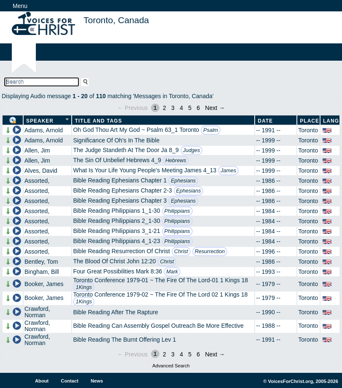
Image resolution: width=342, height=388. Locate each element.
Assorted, (36, 180)
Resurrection (210, 251)
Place (309, 121)
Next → (215, 107)
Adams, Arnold (43, 130)
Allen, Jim (37, 150)
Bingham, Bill (41, 271)
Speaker (40, 121)
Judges (191, 150)
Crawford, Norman (37, 311)
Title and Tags (98, 121)
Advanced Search (170, 365)
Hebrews (175, 160)
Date (265, 121)
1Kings (83, 287)
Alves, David (40, 170)
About (41, 380)
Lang (331, 121)
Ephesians (183, 181)
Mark (172, 272)
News (97, 380)
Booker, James (44, 284)
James (228, 171)
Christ (181, 251)
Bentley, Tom (41, 261)
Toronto (308, 130)
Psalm (210, 130)
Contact (69, 380)
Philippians (177, 211)
